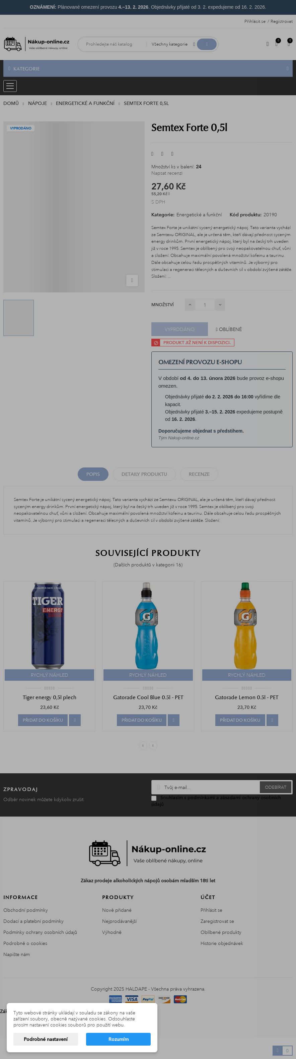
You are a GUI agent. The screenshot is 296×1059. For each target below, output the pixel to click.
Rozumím (118, 1039)
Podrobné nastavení (46, 1039)
